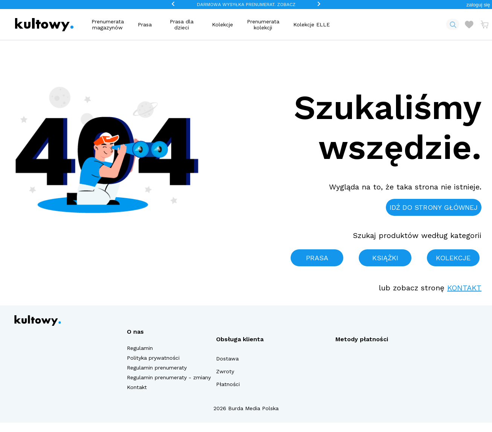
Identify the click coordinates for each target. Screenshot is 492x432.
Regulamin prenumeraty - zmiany (169, 377)
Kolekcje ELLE (311, 24)
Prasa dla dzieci (181, 24)
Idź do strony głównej (434, 207)
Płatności (228, 384)
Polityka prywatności (153, 358)
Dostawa (227, 359)
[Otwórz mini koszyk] (484, 24)
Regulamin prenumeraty (157, 368)
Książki (385, 258)
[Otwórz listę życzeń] (469, 24)
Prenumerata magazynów (107, 24)
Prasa (145, 24)
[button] (478, 4)
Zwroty (225, 371)
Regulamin (140, 348)
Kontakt (464, 287)
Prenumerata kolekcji (263, 24)
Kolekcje (222, 24)
